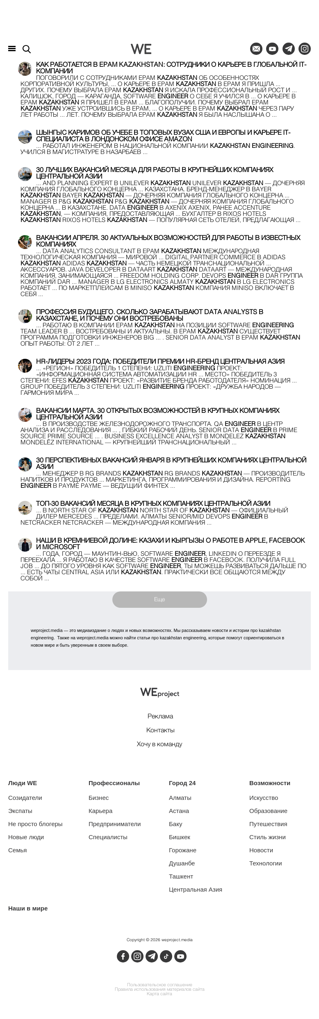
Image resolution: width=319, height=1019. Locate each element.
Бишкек (179, 836)
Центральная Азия (195, 889)
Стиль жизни (267, 836)
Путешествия (268, 823)
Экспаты (20, 810)
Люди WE (22, 783)
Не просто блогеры (35, 823)
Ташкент (181, 876)
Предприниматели (115, 823)
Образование (268, 810)
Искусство (263, 797)
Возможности (269, 783)
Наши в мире (28, 908)
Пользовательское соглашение (159, 985)
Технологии (265, 863)
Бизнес (99, 797)
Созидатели (25, 797)
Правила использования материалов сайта (160, 989)
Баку (175, 823)
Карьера (100, 810)
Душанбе (182, 863)
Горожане (182, 850)
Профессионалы (114, 783)
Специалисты (108, 836)
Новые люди (26, 836)
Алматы (180, 797)
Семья (17, 850)
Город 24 (182, 783)
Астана (179, 810)
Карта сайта (159, 994)
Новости (261, 850)
